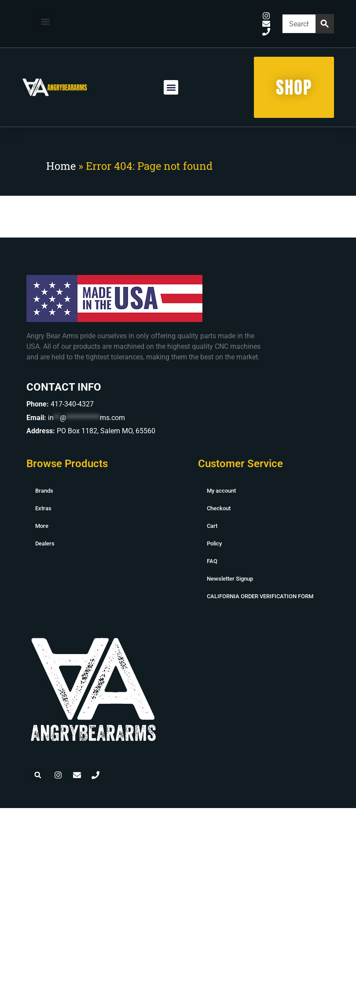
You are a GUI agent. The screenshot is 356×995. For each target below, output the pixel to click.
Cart (212, 526)
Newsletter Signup (230, 578)
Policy (214, 543)
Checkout (219, 508)
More (41, 526)
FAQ (212, 561)
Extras (43, 508)
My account (221, 490)
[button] (45, 22)
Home (61, 166)
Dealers (45, 543)
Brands (44, 490)
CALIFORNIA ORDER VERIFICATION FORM (260, 596)
